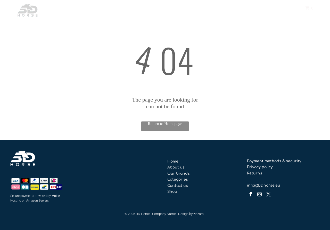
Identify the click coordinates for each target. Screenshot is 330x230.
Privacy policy (260, 167)
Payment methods (264, 161)
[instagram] (259, 195)
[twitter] (268, 195)
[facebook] (250, 195)
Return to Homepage (165, 123)
